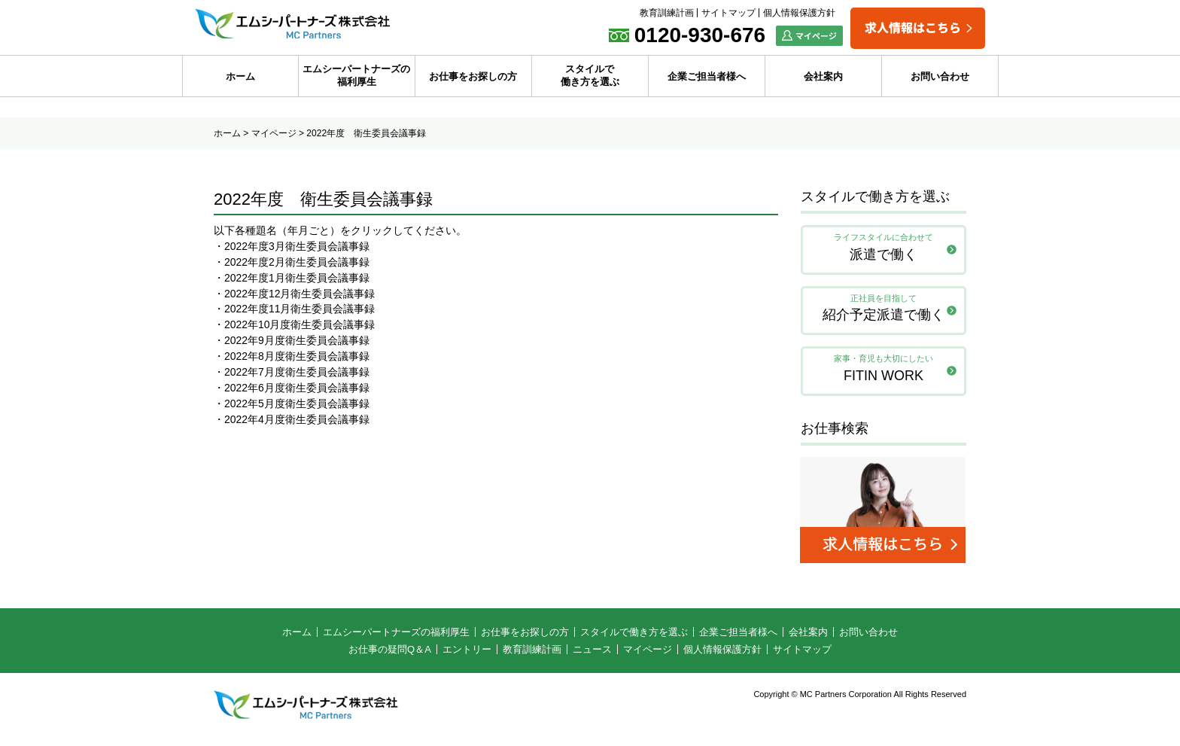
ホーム (240, 76)
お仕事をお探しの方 (473, 76)
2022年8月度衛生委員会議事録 (297, 357)
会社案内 (823, 76)
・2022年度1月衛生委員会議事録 (292, 278)
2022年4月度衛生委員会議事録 (297, 420)
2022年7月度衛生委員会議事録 (297, 373)
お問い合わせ (940, 76)
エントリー (466, 653)
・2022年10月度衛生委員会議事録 (295, 325)
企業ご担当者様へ (707, 76)
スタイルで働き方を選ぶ (590, 75)
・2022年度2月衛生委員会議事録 (292, 262)
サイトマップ (728, 13)
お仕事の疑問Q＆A (389, 653)
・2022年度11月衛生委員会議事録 (295, 309)
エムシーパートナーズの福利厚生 (356, 75)
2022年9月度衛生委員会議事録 (297, 341)
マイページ (274, 133)
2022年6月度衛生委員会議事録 (297, 388)
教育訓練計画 (667, 13)
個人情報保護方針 (799, 13)
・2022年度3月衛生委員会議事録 (292, 246)
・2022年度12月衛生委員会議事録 (295, 294)
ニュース (592, 653)
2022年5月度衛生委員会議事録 (297, 404)
